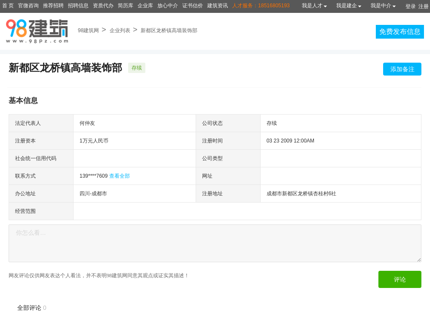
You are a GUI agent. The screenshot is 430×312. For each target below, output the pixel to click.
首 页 (8, 6)
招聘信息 (78, 6)
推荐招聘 (53, 6)
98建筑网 (88, 30)
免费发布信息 (400, 31)
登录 (410, 6)
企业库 (145, 6)
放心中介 (167, 6)
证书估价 (192, 6)
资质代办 (103, 6)
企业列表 (120, 30)
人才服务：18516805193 (260, 6)
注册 (423, 6)
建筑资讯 (217, 6)
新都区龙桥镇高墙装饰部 (169, 30)
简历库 (125, 6)
